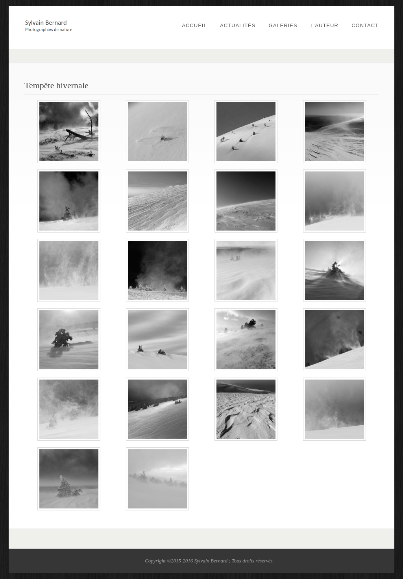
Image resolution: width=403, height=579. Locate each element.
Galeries (283, 25)
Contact (365, 25)
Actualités (237, 25)
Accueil (194, 25)
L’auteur (324, 25)
